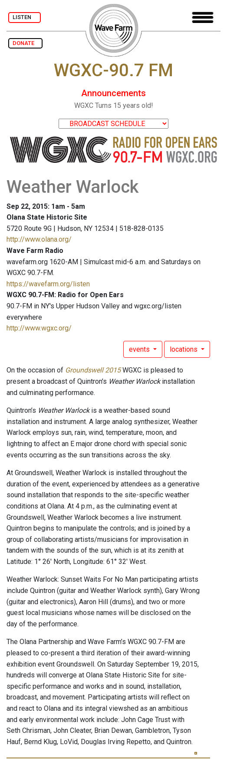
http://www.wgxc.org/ (39, 328)
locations (184, 349)
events (140, 349)
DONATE (25, 43)
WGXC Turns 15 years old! (113, 105)
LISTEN (24, 17)
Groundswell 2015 (93, 370)
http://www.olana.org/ (39, 239)
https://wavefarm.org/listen (48, 284)
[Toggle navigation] (203, 17)
